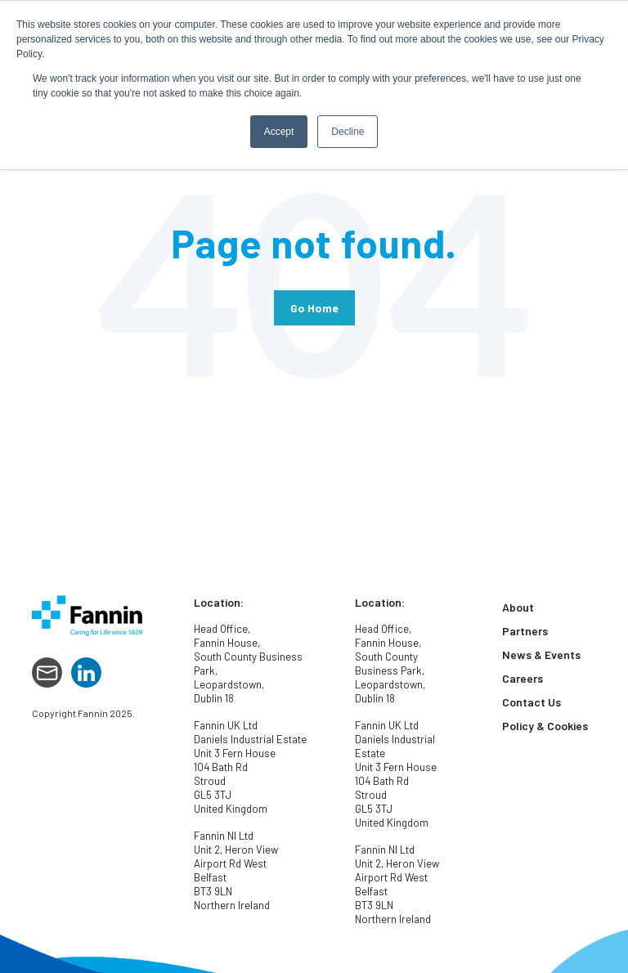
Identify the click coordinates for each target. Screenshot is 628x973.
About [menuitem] (518, 607)
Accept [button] (279, 131)
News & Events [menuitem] (541, 654)
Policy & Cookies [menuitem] (545, 726)
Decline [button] (347, 131)
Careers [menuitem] (522, 678)
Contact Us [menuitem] (531, 702)
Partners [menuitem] (525, 631)
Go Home (314, 308)
